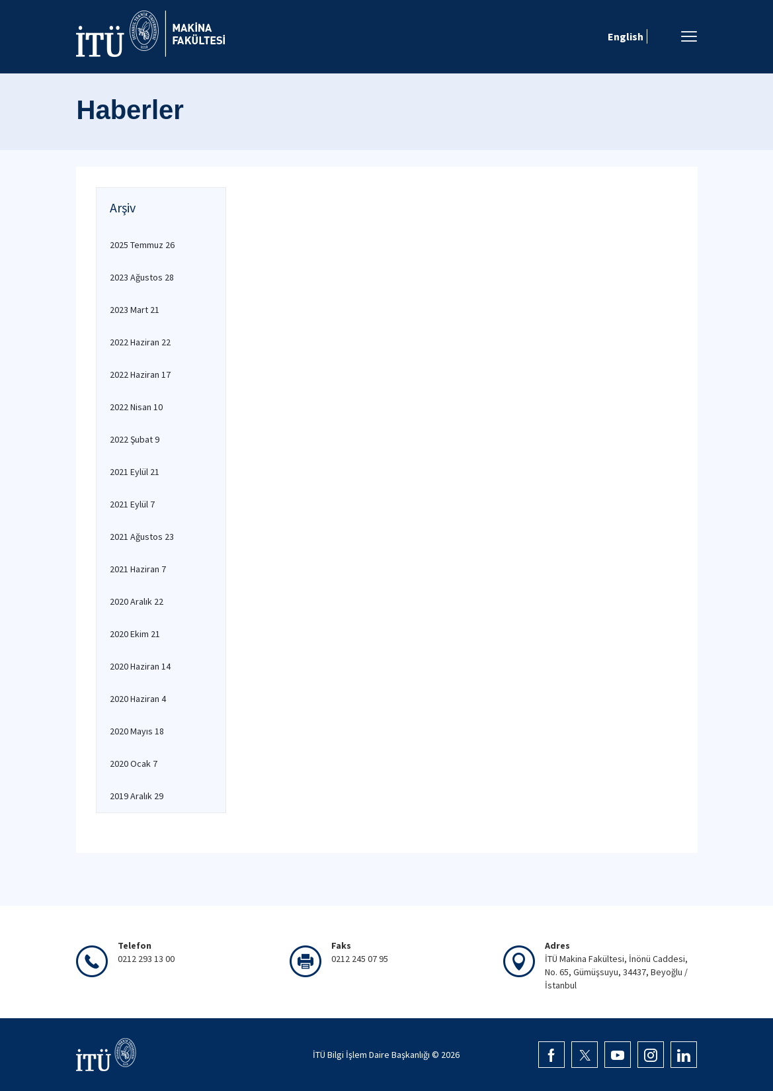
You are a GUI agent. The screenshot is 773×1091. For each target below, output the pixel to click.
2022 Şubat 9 (134, 439)
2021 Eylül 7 (132, 504)
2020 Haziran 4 (138, 699)
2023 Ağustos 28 (142, 277)
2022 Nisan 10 (136, 407)
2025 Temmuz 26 (142, 245)
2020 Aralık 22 (136, 601)
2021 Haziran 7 (138, 569)
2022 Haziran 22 (140, 342)
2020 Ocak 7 (133, 763)
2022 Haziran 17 (140, 374)
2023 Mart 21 (134, 310)
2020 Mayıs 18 (137, 731)
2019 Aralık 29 (136, 796)
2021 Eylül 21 (134, 472)
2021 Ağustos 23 (142, 537)
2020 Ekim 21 (135, 634)
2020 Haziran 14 (140, 666)
